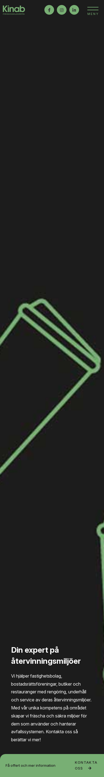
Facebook (49, 10)
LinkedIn (74, 10)
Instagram (62, 10)
